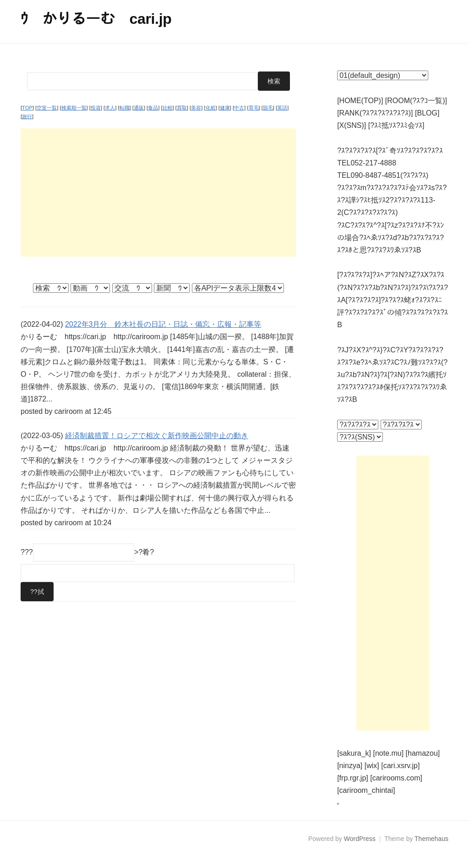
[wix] (372, 765)
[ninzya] (349, 765)
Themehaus (431, 838)
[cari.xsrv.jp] (400, 765)
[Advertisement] (158, 192)
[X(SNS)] (351, 125)
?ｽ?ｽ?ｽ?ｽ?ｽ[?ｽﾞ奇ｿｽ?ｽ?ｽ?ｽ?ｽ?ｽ (389, 150)
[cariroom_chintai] (366, 790)
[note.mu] (388, 753)
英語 (282, 107)
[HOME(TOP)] (360, 100)
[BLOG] (427, 113)
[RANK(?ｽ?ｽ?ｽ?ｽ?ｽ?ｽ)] (375, 113)
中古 (239, 107)
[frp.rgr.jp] (352, 778)
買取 (182, 107)
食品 (153, 107)
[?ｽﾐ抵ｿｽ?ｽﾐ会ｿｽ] (396, 125)
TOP (27, 107)
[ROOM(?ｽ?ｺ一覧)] (416, 100)
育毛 (254, 107)
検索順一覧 (74, 107)
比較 (168, 107)
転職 (125, 107)
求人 (110, 107)
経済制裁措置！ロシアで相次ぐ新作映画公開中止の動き (156, 435)
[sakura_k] (354, 753)
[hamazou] (423, 753)
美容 (196, 107)
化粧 (211, 107)
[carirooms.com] (396, 778)
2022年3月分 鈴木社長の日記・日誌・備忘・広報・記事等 (163, 324)
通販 (139, 107)
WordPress (360, 838)
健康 (225, 107)
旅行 (27, 116)
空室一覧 (47, 107)
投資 (96, 107)
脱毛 (268, 107)
